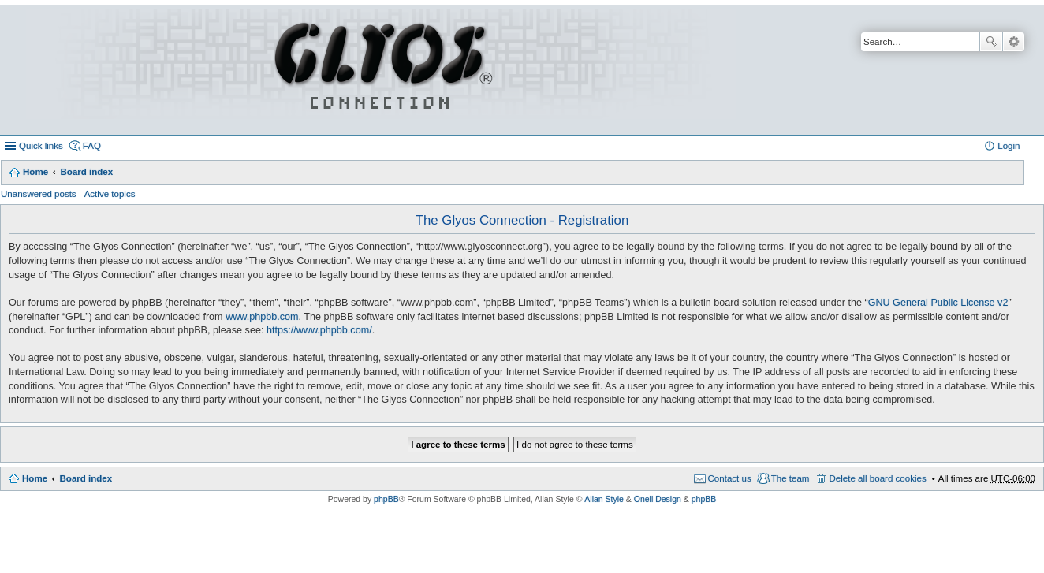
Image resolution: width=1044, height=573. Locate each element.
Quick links (41, 146)
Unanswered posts (38, 194)
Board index (86, 172)
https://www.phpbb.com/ (319, 330)
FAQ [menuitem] (92, 146)
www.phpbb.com (262, 316)
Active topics (110, 194)
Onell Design (657, 499)
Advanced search (1013, 41)
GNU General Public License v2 (938, 302)
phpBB (386, 499)
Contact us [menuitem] (729, 478)
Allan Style (604, 499)
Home (35, 172)
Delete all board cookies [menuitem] (877, 478)
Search (991, 41)
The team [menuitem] (790, 478)
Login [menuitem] (1008, 146)
